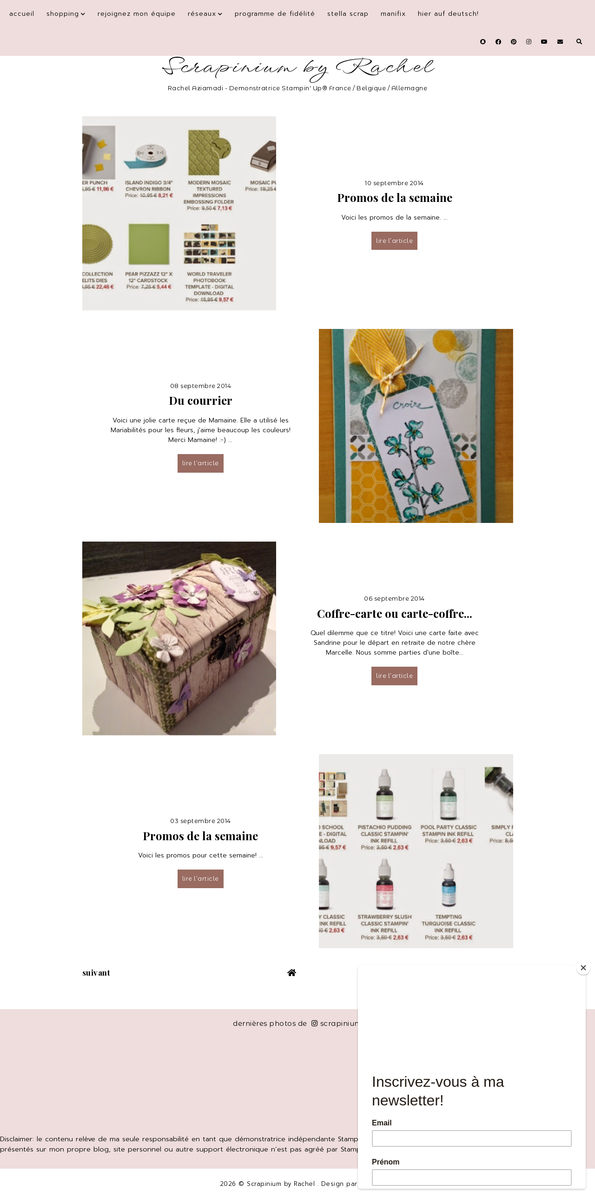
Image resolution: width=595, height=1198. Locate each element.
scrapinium (336, 1023)
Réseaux (202, 14)
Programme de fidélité (275, 14)
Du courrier (200, 400)
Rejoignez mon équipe (137, 14)
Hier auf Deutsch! (448, 14)
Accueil (21, 14)
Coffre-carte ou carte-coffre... (394, 613)
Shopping (62, 14)
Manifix (393, 14)
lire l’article (394, 240)
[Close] (583, 968)
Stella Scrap (348, 14)
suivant (96, 972)
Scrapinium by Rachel (298, 67)
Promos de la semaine (394, 197)
